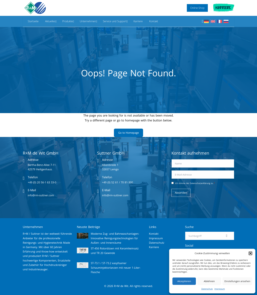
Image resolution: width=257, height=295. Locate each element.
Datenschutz (207, 288)
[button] (250, 253)
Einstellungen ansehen (237, 281)
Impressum (219, 288)
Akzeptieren (184, 281)
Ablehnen (209, 281)
